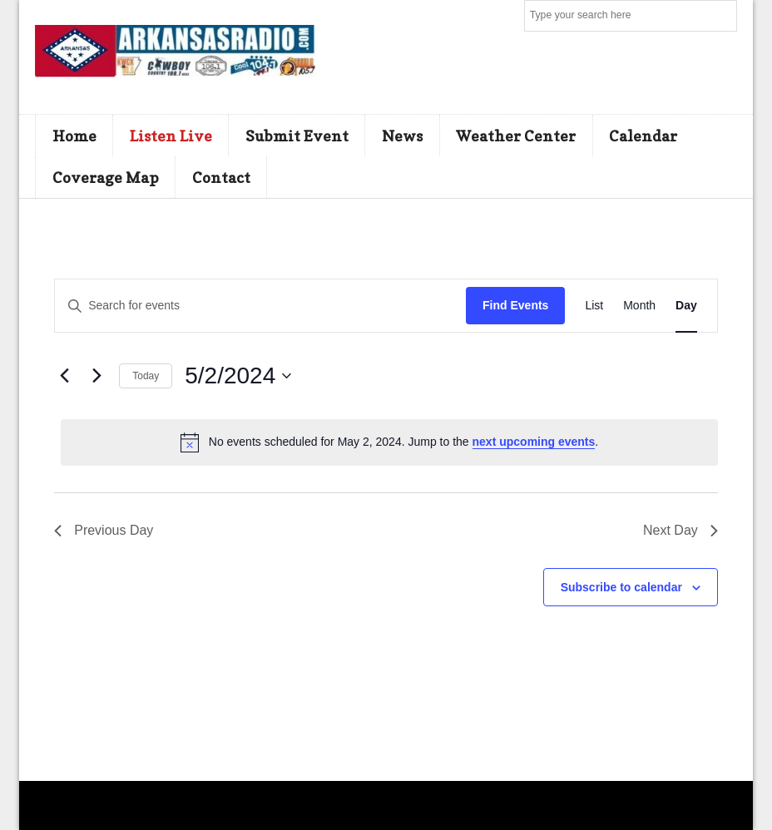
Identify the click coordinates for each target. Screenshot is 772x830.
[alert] (389, 442)
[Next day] (96, 376)
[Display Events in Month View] (639, 305)
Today (145, 376)
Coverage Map (105, 177)
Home (74, 135)
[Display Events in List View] (594, 305)
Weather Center (516, 135)
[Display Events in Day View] (686, 305)
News (402, 135)
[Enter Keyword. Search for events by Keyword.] (260, 305)
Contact (221, 177)
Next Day (680, 530)
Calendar (643, 135)
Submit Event (297, 135)
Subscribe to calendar (621, 587)
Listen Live (171, 135)
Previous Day (103, 530)
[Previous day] (64, 376)
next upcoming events (534, 441)
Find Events (515, 305)
